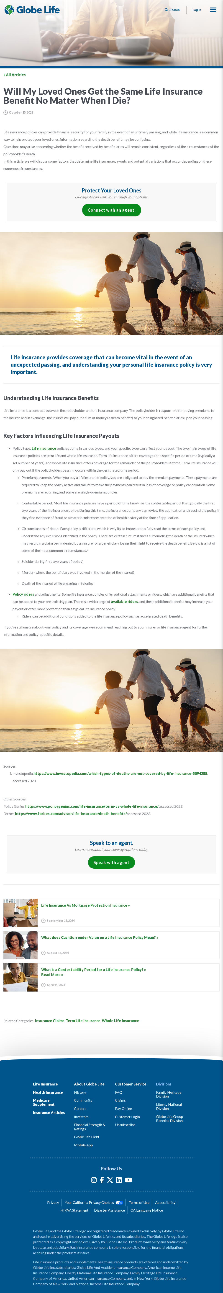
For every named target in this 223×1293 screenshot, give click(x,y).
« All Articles (14, 75)
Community (83, 1100)
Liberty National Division (169, 1106)
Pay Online (123, 1108)
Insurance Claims (49, 1020)
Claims (120, 1100)
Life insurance (44, 448)
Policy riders (24, 594)
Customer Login (127, 1116)
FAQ (118, 1092)
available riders (124, 601)
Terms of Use (139, 1202)
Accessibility (165, 1202)
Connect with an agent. (112, 210)
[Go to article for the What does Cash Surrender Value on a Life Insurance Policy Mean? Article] (111, 945)
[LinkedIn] (119, 1181)
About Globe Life (89, 1084)
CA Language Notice (147, 1210)
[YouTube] (128, 1181)
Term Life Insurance (83, 1020)
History (80, 1092)
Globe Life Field (86, 1137)
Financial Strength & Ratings (89, 1126)
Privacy (53, 1202)
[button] (213, 10)
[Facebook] (102, 1181)
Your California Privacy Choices (94, 1202)
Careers (80, 1108)
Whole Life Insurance (120, 1020)
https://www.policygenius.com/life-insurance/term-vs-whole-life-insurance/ (92, 806)
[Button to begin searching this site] (173, 10)
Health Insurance (48, 1092)
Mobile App (83, 1145)
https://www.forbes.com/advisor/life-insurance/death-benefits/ (71, 813)
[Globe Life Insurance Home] (32, 10)
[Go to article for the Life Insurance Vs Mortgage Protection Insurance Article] (111, 913)
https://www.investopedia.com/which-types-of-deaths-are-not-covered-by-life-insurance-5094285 (120, 773)
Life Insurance (45, 1084)
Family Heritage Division (168, 1094)
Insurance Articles (49, 1112)
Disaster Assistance (109, 1210)
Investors (81, 1116)
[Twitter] (110, 1181)
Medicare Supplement (44, 1102)
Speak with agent (111, 862)
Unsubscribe (125, 1124)
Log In (196, 10)
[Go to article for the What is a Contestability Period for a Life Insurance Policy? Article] (111, 977)
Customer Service (130, 1084)
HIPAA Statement (74, 1210)
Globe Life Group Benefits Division (169, 1118)
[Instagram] (94, 1181)
